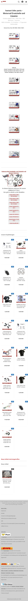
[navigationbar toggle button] (26, 2)
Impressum (3, 510)
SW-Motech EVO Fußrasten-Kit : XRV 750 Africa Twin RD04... (20, 414)
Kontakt (2, 513)
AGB (2, 521)
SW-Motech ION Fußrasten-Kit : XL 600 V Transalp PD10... (7, 252)
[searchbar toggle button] (19, 2)
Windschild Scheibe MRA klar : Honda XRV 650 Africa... (7, 481)
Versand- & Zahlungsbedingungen (8, 515)
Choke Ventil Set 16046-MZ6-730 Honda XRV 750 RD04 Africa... (7, 441)
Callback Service (4, 526)
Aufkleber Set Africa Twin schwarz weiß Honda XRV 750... (21, 306)
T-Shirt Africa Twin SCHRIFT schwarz (21, 386)
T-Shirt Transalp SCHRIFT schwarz (21, 359)
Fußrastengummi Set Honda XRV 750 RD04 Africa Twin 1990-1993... (6, 333)
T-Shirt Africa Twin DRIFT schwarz (7, 305)
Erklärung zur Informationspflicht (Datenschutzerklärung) (13, 523)
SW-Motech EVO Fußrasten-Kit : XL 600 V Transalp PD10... (7, 279)
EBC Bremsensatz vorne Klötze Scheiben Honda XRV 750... (7, 360)
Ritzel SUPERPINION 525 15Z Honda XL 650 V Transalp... (21, 252)
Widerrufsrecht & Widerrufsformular (8, 518)
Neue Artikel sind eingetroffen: (10, 459)
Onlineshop (9, 599)
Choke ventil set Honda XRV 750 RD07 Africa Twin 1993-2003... (7, 387)
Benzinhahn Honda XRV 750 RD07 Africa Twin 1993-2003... (7, 414)
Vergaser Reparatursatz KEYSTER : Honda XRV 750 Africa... (21, 279)
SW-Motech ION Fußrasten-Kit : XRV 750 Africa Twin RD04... (20, 333)
